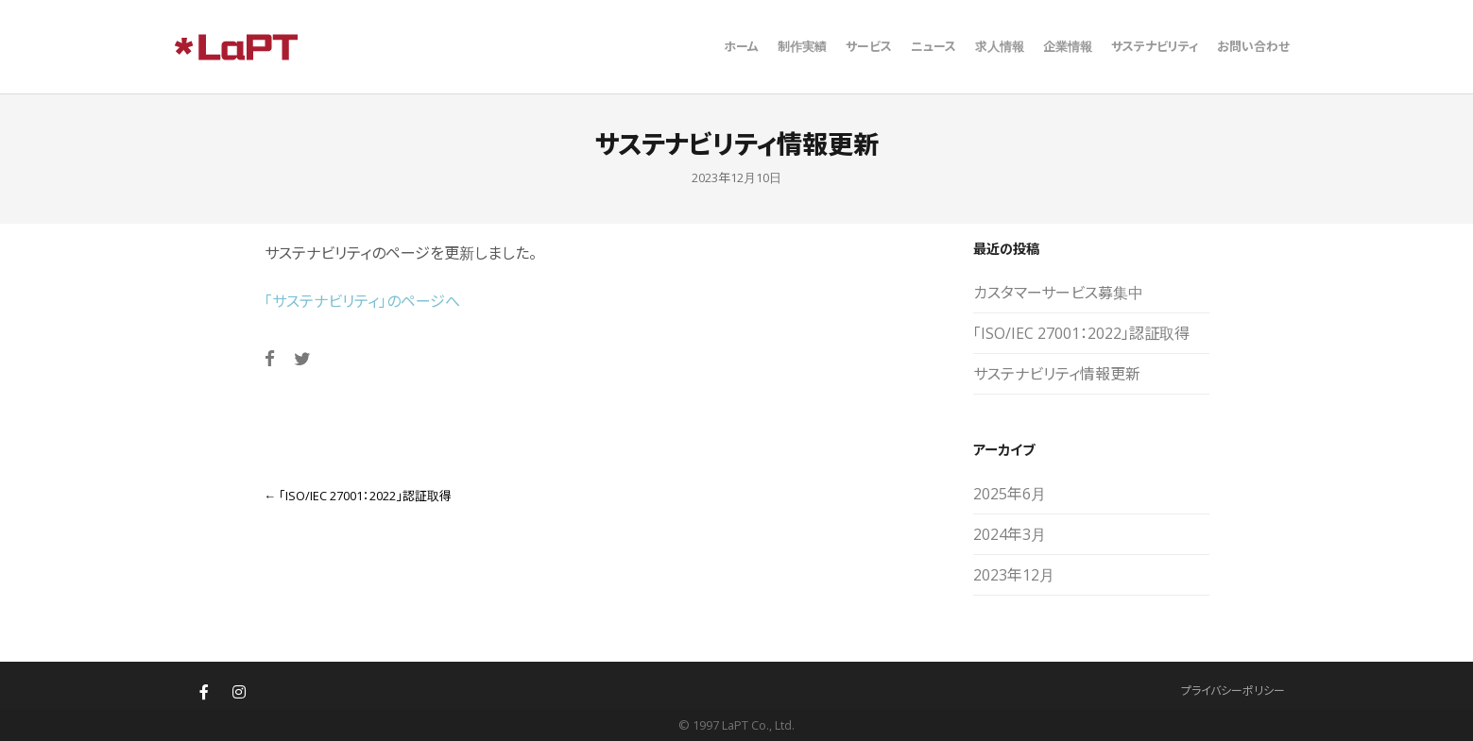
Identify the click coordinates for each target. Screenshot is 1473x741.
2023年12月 (1013, 574)
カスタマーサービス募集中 (1058, 292)
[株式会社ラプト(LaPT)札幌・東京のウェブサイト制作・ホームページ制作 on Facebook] (204, 692)
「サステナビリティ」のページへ (362, 301)
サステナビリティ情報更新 (1056, 373)
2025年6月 (1009, 493)
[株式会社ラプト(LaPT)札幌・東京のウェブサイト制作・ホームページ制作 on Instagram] (239, 692)
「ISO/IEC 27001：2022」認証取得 (359, 495)
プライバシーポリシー (1233, 690)
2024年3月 (1009, 534)
